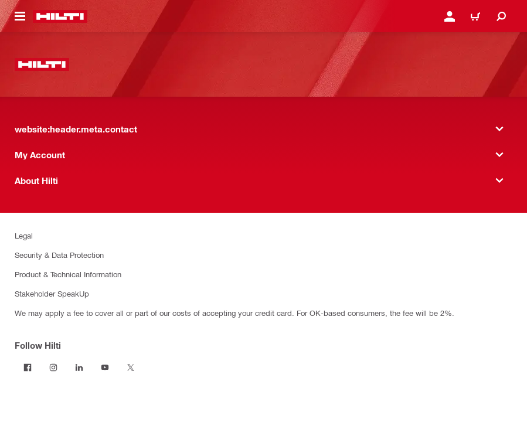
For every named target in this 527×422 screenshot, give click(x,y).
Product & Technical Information (68, 274)
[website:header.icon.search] (501, 16)
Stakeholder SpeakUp (52, 293)
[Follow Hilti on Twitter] (131, 367)
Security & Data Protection (59, 254)
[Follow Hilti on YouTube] (105, 367)
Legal (24, 235)
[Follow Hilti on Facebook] (27, 367)
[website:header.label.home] (60, 16)
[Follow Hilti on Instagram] (53, 367)
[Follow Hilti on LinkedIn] (79, 367)
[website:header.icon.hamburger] (20, 16)
